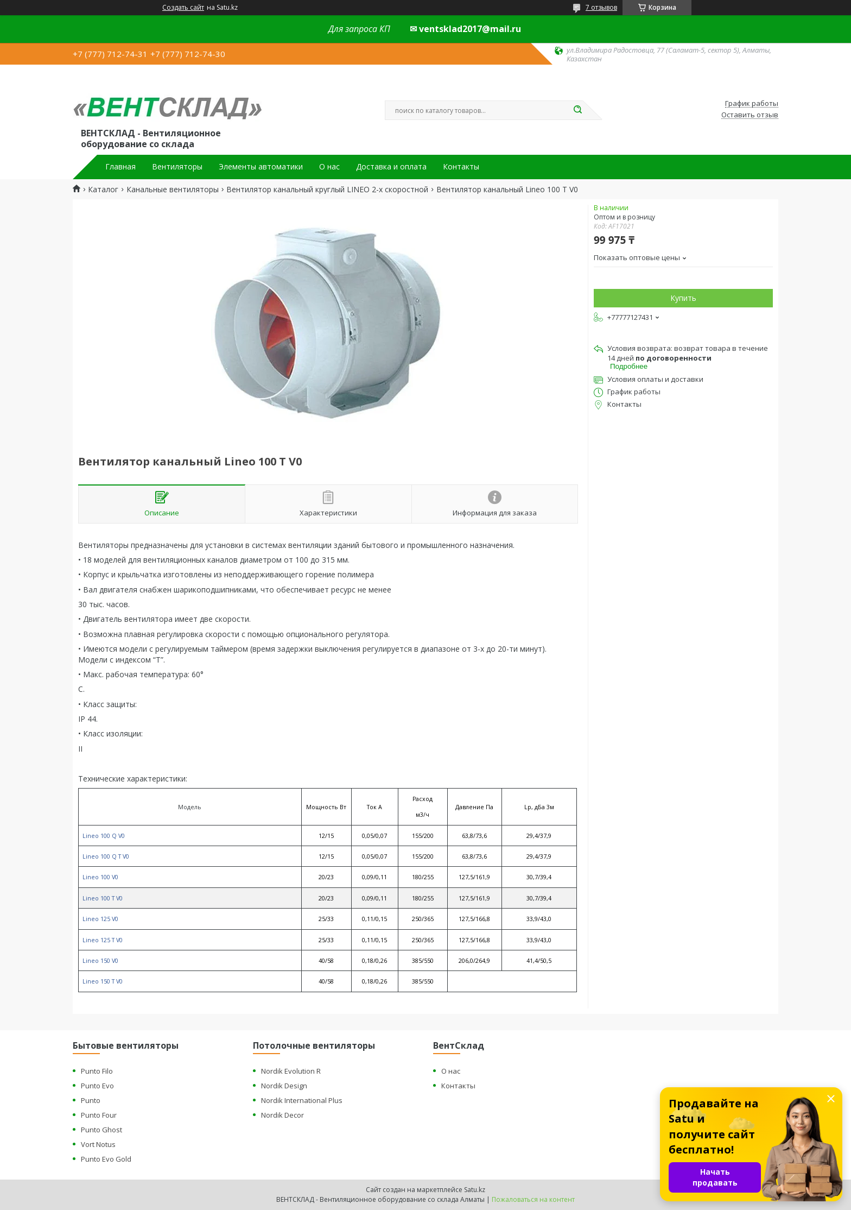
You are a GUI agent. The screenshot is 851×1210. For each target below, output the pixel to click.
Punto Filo (97, 1071)
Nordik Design (284, 1086)
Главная (120, 167)
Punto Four (99, 1115)
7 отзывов (601, 7)
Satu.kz (474, 1189)
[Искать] (577, 110)
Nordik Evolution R (291, 1071)
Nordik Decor (282, 1115)
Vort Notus (98, 1144)
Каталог (103, 189)
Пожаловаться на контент (533, 1199)
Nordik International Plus (301, 1100)
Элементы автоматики (261, 167)
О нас (329, 167)
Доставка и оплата (391, 167)
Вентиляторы (177, 167)
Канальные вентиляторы (172, 189)
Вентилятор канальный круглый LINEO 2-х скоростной (327, 189)
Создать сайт (183, 7)
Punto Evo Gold (106, 1159)
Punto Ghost (101, 1130)
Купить (683, 298)
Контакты (461, 167)
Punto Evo (97, 1086)
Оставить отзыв (749, 115)
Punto (90, 1100)
